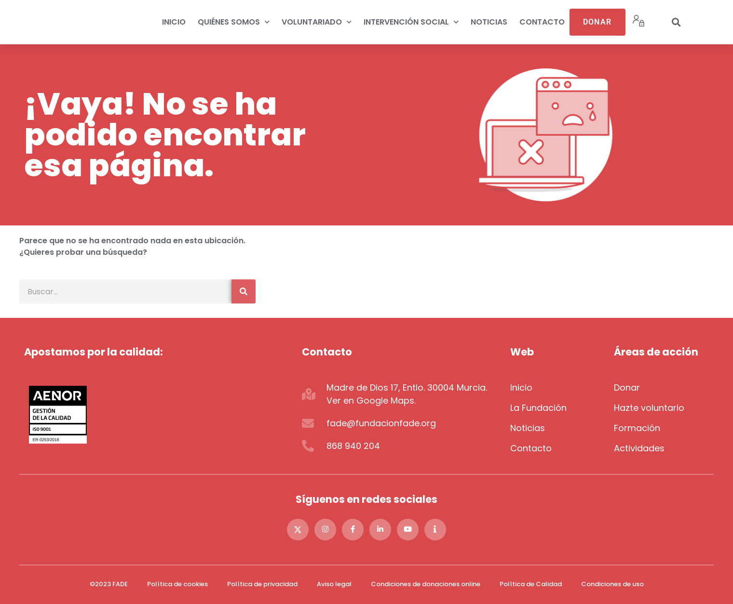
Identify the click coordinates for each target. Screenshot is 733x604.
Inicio (174, 21)
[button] (676, 22)
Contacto (542, 21)
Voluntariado (317, 21)
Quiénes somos (234, 21)
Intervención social (411, 21)
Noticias (489, 21)
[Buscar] (243, 291)
